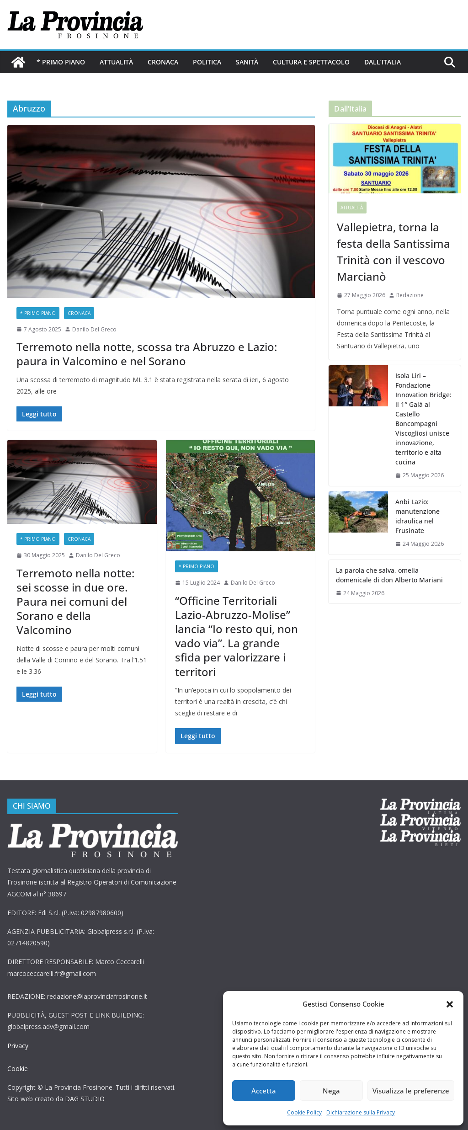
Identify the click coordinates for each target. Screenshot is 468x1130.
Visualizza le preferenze (410, 1090)
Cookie (17, 1068)
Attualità (116, 62)
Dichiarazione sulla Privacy (360, 1112)
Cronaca (163, 62)
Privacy (17, 1045)
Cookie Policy (304, 1112)
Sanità (247, 62)
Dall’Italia (382, 62)
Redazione (410, 295)
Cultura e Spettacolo (311, 62)
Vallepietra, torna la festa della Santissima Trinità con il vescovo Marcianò (393, 251)
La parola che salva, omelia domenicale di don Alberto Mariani (389, 575)
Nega (331, 1090)
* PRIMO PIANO (61, 62)
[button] (449, 1004)
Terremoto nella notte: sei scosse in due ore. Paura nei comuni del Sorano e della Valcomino (75, 601)
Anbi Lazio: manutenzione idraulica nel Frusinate (417, 516)
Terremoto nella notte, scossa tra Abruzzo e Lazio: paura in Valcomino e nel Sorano (146, 353)
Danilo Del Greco (94, 329)
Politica (207, 62)
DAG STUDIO (85, 1098)
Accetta (263, 1090)
